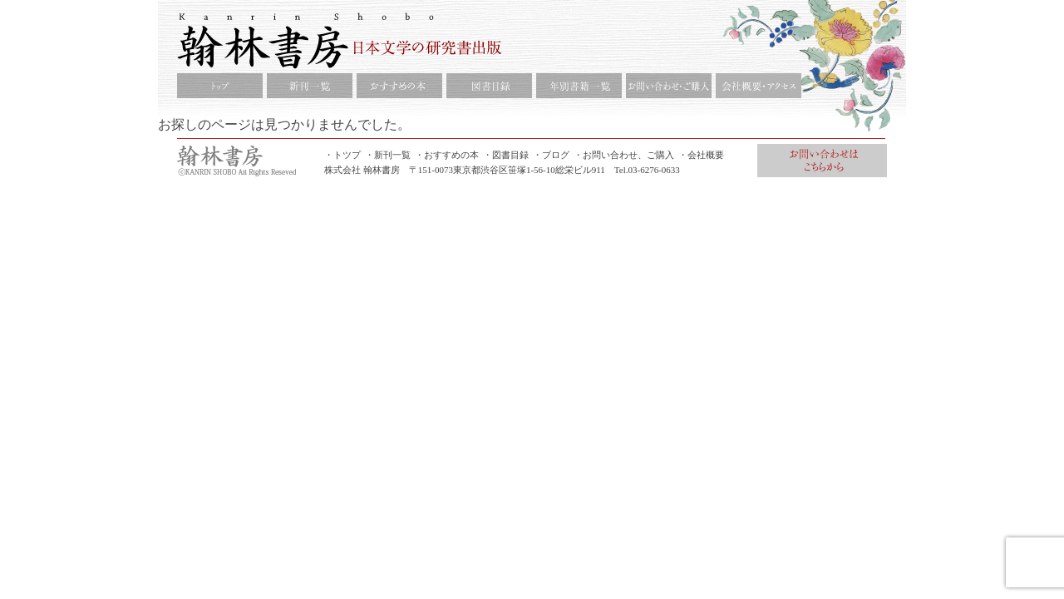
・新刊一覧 (388, 155)
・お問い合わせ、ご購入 (624, 155)
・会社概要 (701, 155)
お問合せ (822, 160)
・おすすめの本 (447, 155)
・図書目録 (506, 155)
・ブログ (551, 155)
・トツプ (342, 155)
